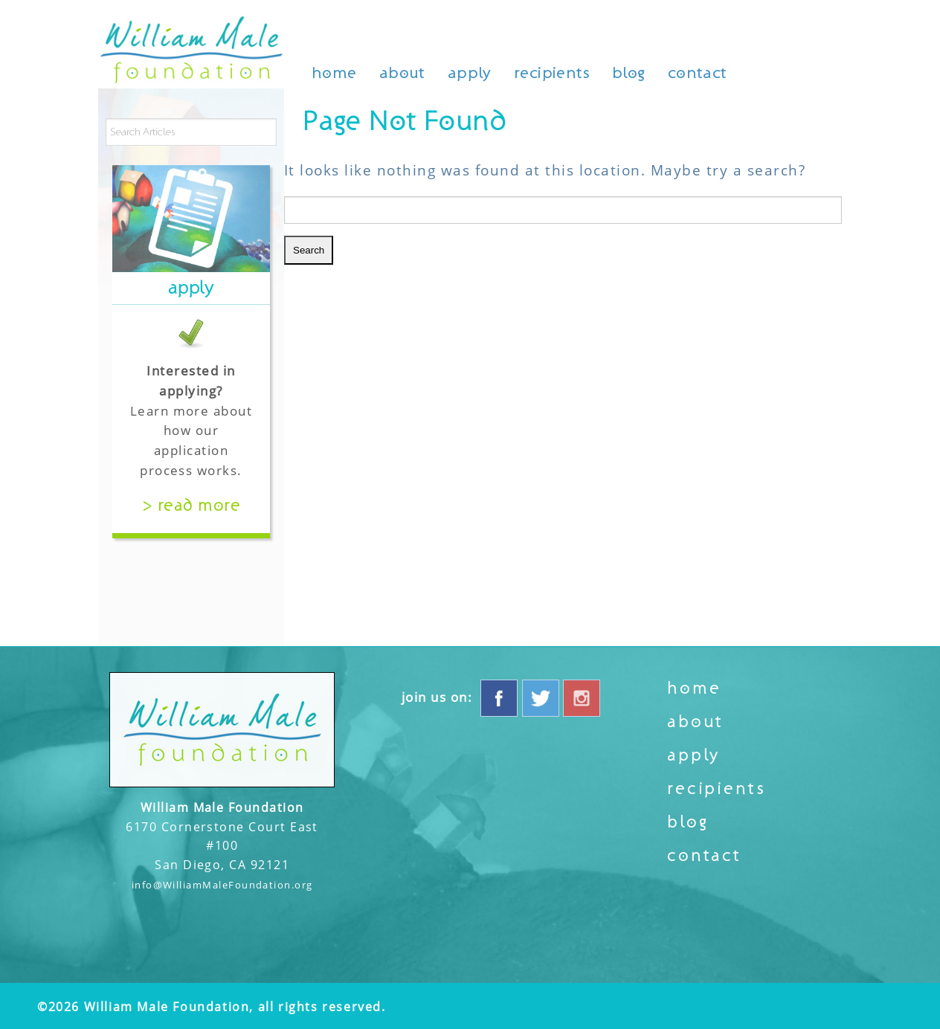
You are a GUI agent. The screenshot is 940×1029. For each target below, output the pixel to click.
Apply (470, 73)
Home (334, 73)
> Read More (191, 505)
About (402, 73)
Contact (697, 73)
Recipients (552, 73)
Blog (629, 73)
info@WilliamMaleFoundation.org (222, 884)
